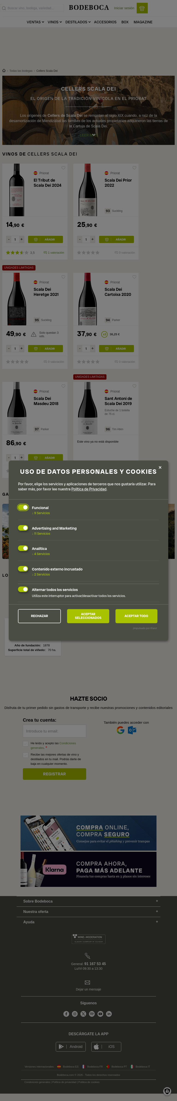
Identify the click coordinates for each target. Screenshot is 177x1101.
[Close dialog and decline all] (160, 468)
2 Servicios (41, 574)
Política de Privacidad (88, 489)
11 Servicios (41, 533)
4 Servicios (41, 554)
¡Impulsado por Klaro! (145, 628)
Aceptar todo (136, 616)
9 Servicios (41, 513)
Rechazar (39, 616)
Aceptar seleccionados (88, 616)
